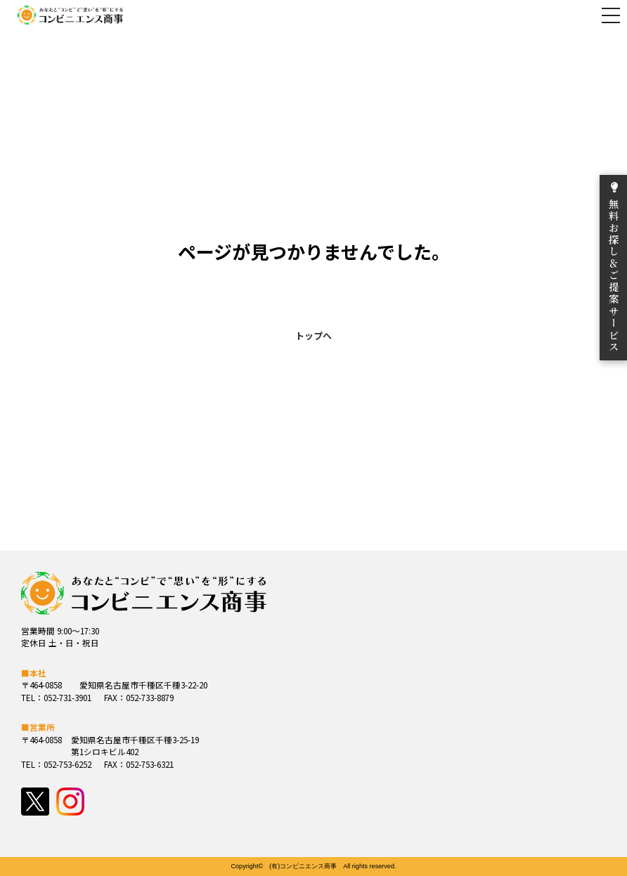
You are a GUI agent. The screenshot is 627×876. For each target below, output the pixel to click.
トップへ (313, 335)
